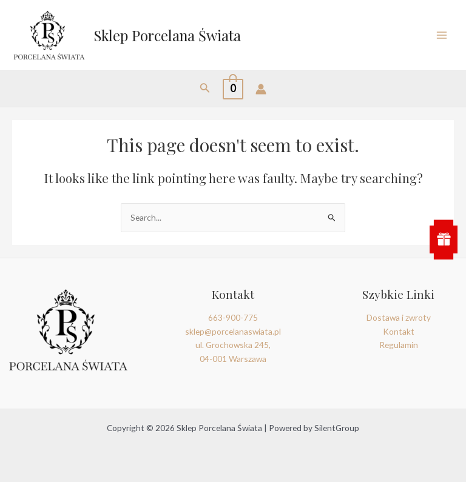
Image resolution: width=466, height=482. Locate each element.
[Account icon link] (260, 89)
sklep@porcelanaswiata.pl (233, 331)
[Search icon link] (205, 88)
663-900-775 (233, 317)
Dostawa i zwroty (398, 317)
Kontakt (398, 331)
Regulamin (398, 345)
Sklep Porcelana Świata (167, 35)
